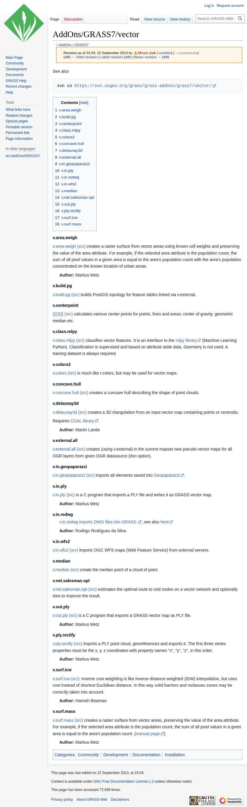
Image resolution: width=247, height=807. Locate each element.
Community (88, 754)
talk (153, 53)
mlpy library (186, 340)
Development (115, 754)
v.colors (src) (64, 373)
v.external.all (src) (69, 449)
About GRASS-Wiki (91, 799)
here (165, 521)
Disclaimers (120, 799)
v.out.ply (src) (65, 615)
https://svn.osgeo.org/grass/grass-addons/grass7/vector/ (143, 86)
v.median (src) (66, 569)
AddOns (65, 45)
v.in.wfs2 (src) (65, 550)
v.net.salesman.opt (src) (75, 589)
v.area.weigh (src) (69, 246)
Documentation (146, 754)
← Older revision (84, 57)
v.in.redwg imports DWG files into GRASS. (98, 521)
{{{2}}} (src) (63, 314)
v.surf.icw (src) (66, 678)
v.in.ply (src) (64, 494)
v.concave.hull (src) (70, 392)
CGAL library (82, 420)
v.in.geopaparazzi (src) (74, 475)
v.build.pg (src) (66, 294)
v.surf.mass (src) (68, 720)
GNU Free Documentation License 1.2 (123, 781)
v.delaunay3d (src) (69, 412)
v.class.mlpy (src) (68, 340)
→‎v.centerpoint (186, 53)
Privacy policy (62, 799)
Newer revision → (147, 57)
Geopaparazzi (167, 475)
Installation (175, 754)
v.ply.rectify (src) (67, 643)
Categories (64, 754)
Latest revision (111, 57)
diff (67, 57)
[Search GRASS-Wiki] (220, 18)
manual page (148, 733)
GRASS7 (81, 45)
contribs (165, 53)
